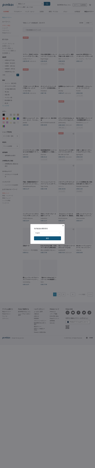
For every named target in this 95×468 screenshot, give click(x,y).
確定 (47, 238)
